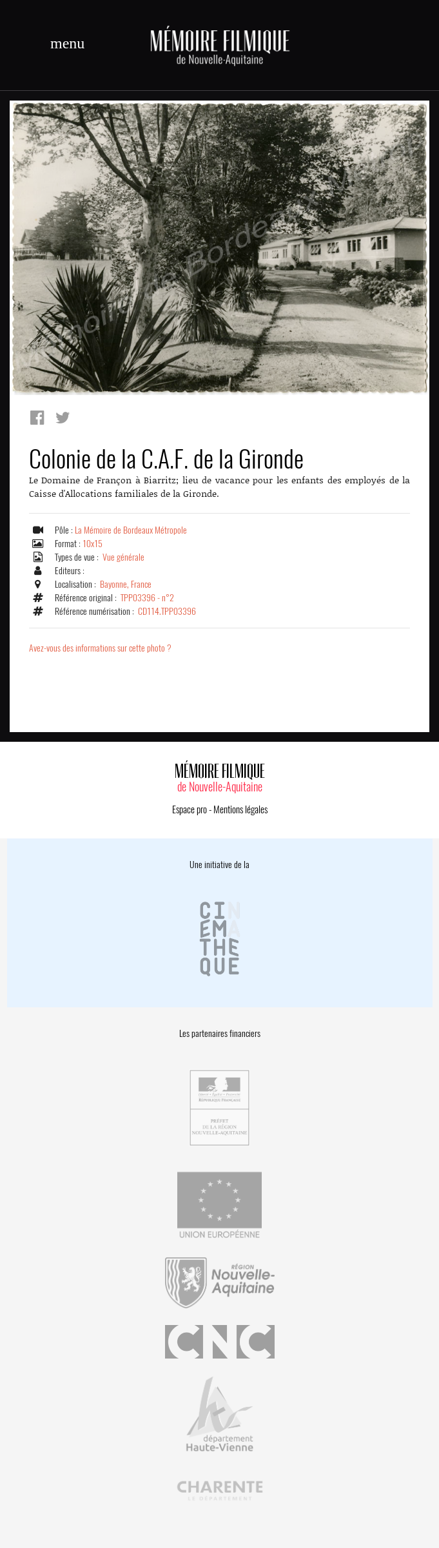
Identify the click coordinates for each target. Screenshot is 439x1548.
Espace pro (189, 809)
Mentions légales (240, 809)
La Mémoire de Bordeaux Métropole (131, 530)
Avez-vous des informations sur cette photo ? (100, 648)
